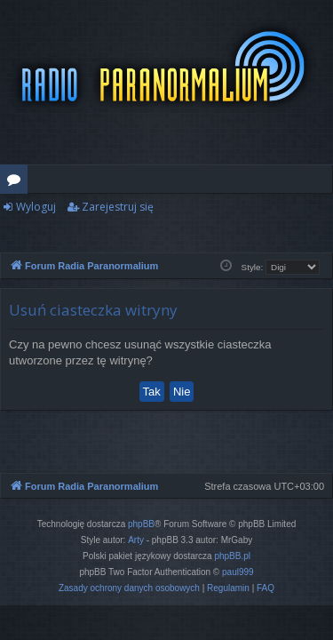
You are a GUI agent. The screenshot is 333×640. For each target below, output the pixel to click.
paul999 (238, 572)
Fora (17, 182)
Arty (136, 540)
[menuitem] (129, 588)
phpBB (141, 524)
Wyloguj (36, 206)
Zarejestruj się (118, 206)
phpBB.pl (232, 556)
